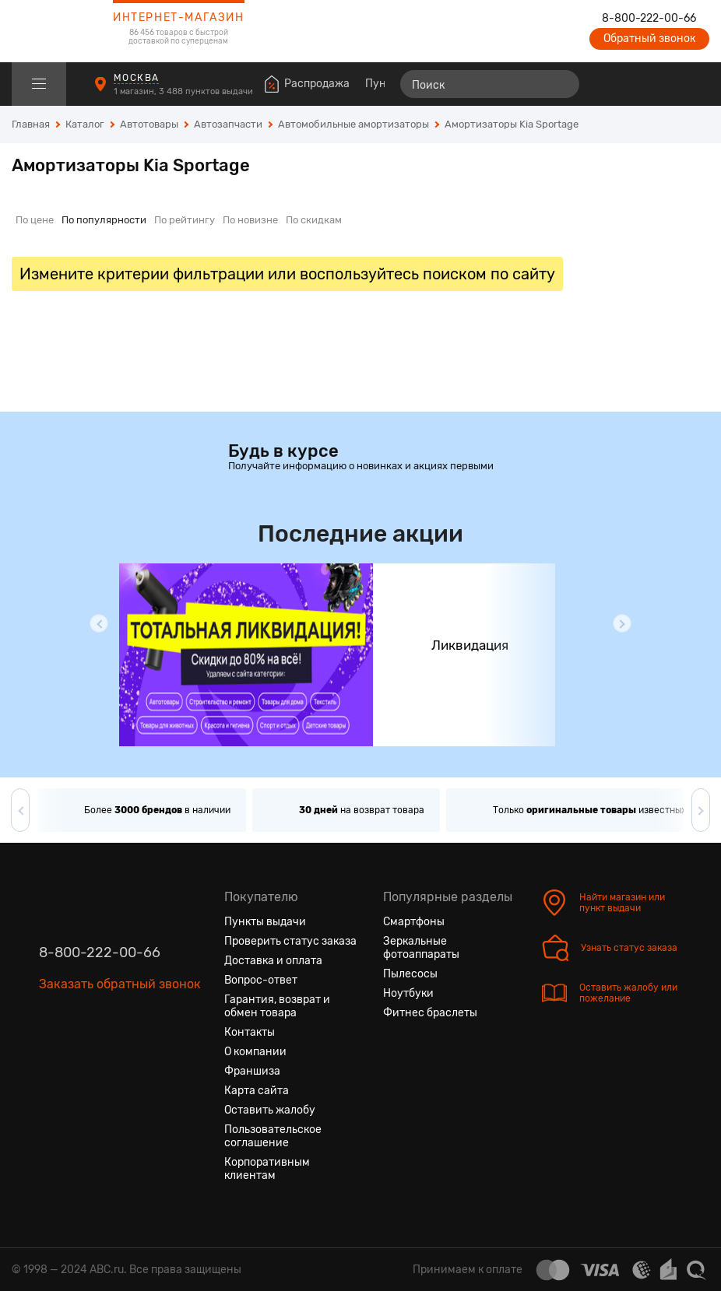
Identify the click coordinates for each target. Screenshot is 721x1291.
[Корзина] (695, 84)
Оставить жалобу (269, 1110)
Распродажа (317, 83)
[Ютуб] (107, 1057)
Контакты (249, 1032)
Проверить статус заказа (290, 941)
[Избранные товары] (637, 84)
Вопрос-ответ (260, 980)
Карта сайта (256, 1090)
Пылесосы (410, 974)
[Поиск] (489, 84)
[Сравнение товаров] (608, 84)
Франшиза (252, 1071)
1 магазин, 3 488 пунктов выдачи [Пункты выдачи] (184, 91)
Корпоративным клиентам (267, 1169)
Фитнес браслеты (430, 1012)
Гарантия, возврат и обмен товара (277, 1006)
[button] (99, 623)
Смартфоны (414, 921)
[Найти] (561, 84)
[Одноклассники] (79, 1057)
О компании (255, 1051)
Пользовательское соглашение (273, 1136)
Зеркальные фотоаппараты (421, 948)
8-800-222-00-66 (649, 18)
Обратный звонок (649, 38)
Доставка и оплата (273, 960)
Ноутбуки (408, 993)
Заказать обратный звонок (120, 984)
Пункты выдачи (265, 921)
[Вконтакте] (51, 1057)
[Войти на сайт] (665, 84)
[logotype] (51, 31)
